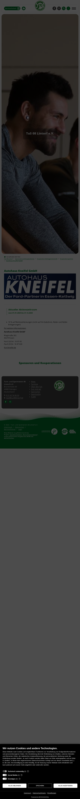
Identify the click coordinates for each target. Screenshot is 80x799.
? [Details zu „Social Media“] (21, 775)
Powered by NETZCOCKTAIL (40, 797)
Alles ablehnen (14, 786)
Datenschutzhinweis (39, 793)
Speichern (40, 786)
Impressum (27, 793)
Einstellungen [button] (51, 793)
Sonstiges (11, 779)
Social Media (12, 775)
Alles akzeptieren (65, 786)
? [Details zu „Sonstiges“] (19, 779)
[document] (40, 758)
